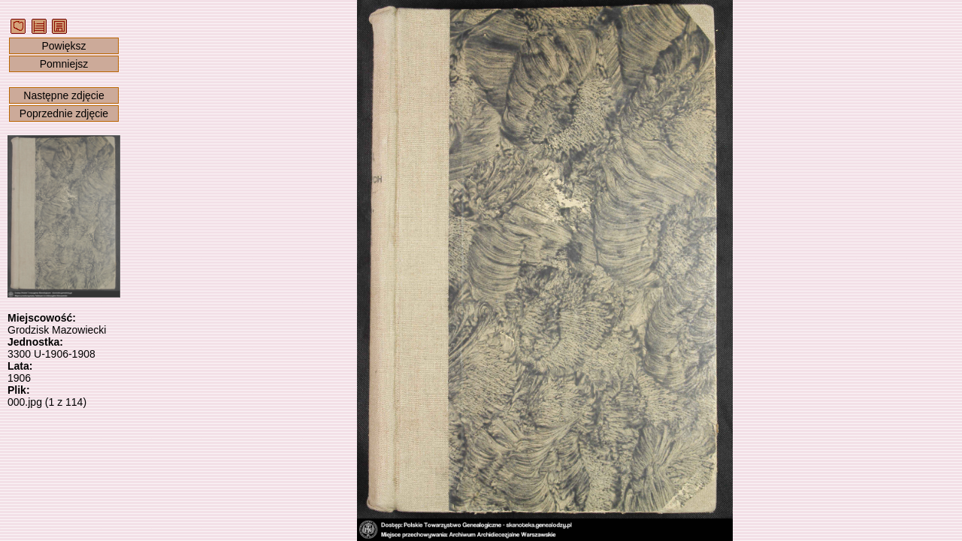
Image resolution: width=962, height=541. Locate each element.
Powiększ (63, 46)
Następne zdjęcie (63, 95)
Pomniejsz (64, 64)
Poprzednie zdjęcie (64, 113)
